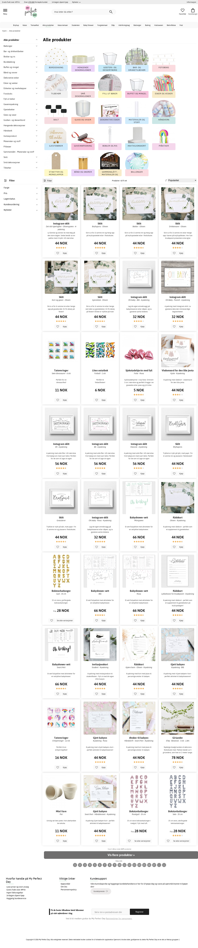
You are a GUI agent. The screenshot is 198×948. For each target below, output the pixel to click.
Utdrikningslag (124, 25)
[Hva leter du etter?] (84, 12)
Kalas (25, 25)
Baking (147, 25)
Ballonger (137, 25)
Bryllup (16, 25)
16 (149, 865)
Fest (181, 25)
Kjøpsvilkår (65, 884)
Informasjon (191, 2)
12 (129, 865)
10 (119, 865)
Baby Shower (88, 25)
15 (144, 865)
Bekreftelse (171, 25)
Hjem (4, 31)
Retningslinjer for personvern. (119, 918)
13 (134, 865)
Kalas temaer (63, 25)
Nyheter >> (76, 2)
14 (139, 865)
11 (124, 865)
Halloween (158, 25)
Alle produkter (48, 25)
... (159, 865)
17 (154, 865)
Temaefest (35, 25)
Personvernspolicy (69, 889)
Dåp (113, 25)
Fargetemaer (102, 25)
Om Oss (64, 886)
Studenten (76, 25)
